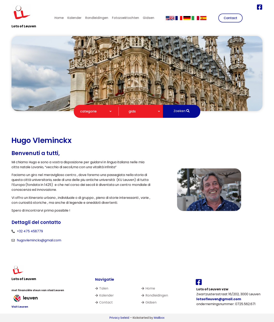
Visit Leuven (20, 306)
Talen (101, 288)
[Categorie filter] (94, 111)
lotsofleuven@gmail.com (218, 299)
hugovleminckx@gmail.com (39, 240)
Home (59, 18)
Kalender (74, 18)
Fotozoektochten (125, 18)
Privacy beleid (119, 318)
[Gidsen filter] (142, 111)
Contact (104, 302)
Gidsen (148, 18)
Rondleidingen (96, 18)
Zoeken (182, 111)
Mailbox (159, 318)
